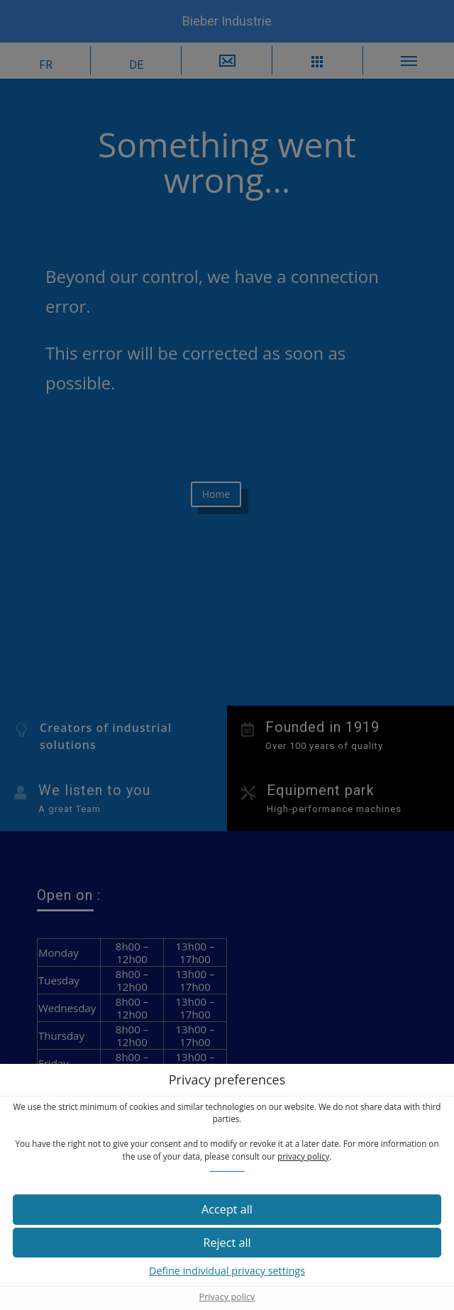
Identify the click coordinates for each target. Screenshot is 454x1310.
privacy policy (303, 1156)
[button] (227, 1209)
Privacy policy (227, 1297)
